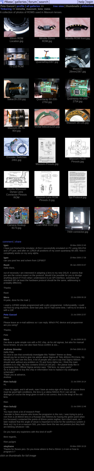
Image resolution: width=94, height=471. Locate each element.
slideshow (87, 6)
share (18, 241)
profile (20, 6)
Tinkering (6, 9)
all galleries (33, 6)
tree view (58, 6)
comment (8, 241)
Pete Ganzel (10, 314)
